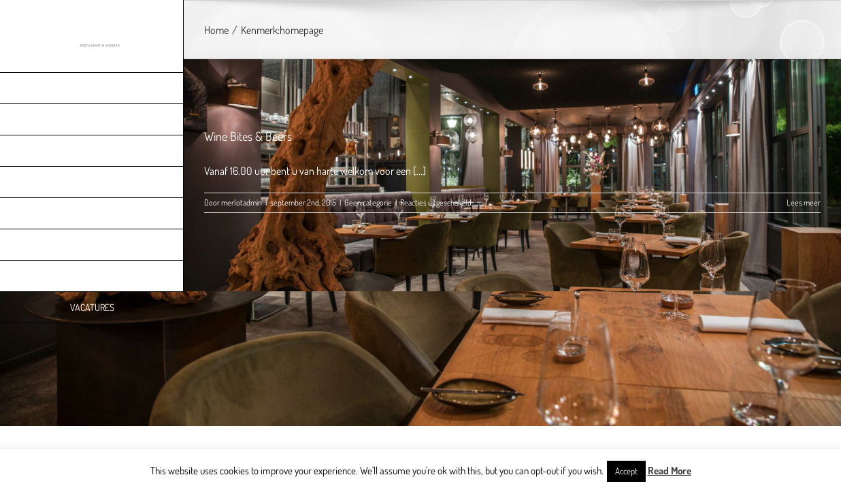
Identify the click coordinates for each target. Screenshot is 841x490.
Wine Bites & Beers (248, 136)
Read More (669, 470)
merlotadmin (241, 202)
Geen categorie (368, 202)
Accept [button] (626, 471)
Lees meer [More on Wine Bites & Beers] (804, 202)
